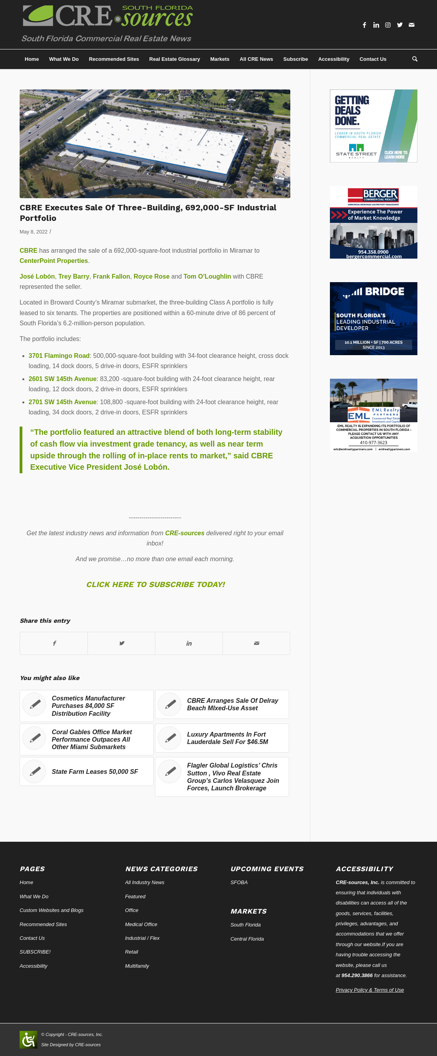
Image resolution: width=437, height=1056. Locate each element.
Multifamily (137, 966)
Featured (135, 896)
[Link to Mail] (411, 25)
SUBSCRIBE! (35, 952)
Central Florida (247, 939)
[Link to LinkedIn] (376, 25)
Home (26, 882)
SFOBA (239, 882)
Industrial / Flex (142, 938)
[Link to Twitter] (400, 25)
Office (131, 910)
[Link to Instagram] (388, 25)
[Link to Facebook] (364, 25)
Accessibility (33, 966)
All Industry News (144, 882)
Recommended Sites (43, 924)
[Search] (412, 59)
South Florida (245, 925)
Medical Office (141, 924)
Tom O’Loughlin (207, 276)
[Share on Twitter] (121, 643)
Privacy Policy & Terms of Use (370, 990)
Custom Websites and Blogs (52, 910)
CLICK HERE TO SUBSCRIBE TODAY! (155, 584)
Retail (131, 952)
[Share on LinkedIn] (188, 643)
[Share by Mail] (256, 643)
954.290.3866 (357, 975)
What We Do (34, 896)
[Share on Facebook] (53, 643)
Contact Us (32, 938)
